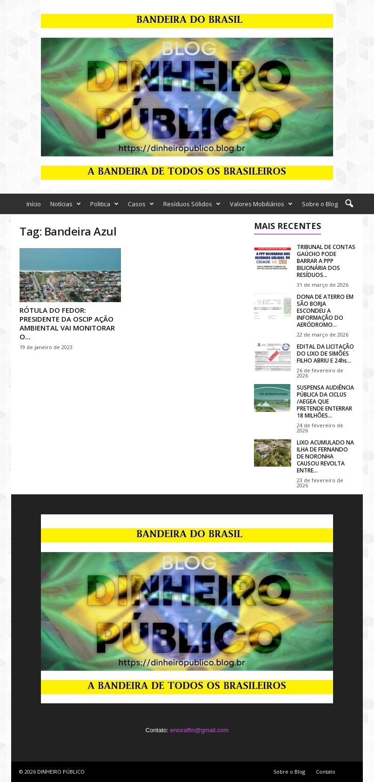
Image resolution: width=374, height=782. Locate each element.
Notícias (65, 204)
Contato (325, 771)
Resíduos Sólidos (191, 204)
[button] (349, 204)
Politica (104, 204)
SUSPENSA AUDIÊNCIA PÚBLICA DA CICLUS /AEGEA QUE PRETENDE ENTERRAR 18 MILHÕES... (325, 401)
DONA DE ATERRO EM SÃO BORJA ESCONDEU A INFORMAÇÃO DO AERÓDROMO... (325, 311)
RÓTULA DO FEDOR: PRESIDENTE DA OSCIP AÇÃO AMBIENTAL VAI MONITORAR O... (67, 323)
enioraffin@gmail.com (199, 730)
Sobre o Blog (320, 204)
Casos (141, 204)
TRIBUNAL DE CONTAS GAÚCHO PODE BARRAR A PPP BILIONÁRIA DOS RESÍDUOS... (326, 261)
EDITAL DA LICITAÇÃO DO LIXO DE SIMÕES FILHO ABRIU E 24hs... (325, 353)
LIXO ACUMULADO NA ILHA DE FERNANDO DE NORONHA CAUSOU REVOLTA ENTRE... (325, 456)
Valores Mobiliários (261, 204)
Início (34, 204)
